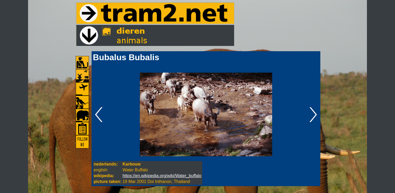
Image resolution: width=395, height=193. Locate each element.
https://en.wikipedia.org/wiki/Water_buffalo (162, 175)
